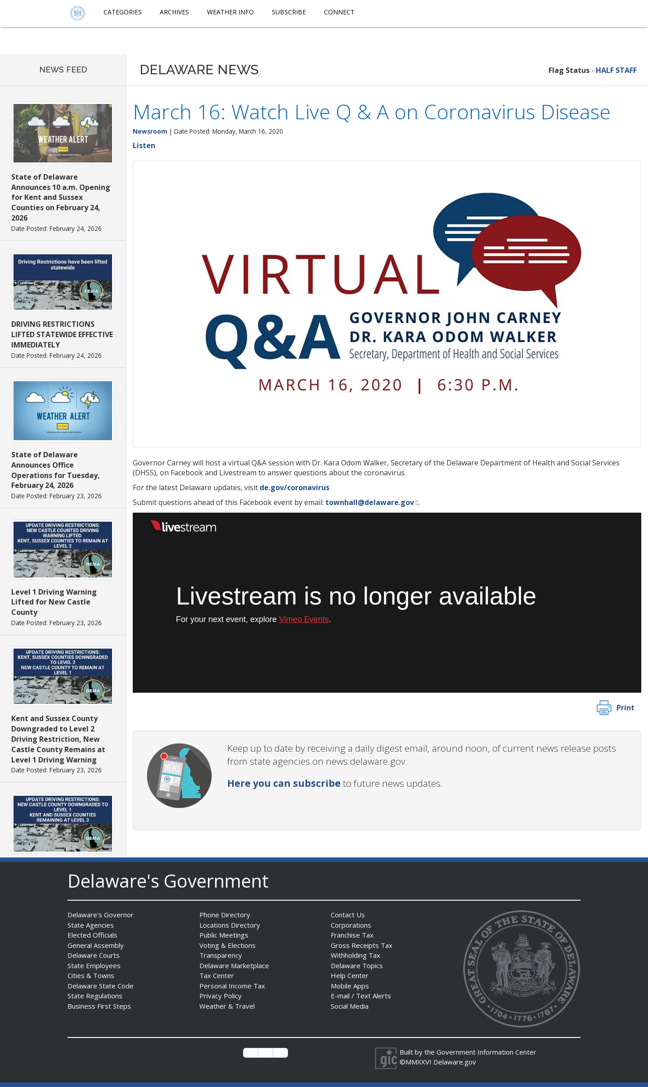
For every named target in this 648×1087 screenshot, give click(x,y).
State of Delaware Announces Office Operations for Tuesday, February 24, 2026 (55, 470)
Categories (123, 12)
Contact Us (348, 914)
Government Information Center (486, 1051)
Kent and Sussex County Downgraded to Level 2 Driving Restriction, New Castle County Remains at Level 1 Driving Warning (58, 738)
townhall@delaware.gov (369, 502)
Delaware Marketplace (234, 965)
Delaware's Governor (101, 914)
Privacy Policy (220, 995)
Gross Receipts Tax (361, 945)
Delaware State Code (101, 985)
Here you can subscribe (284, 783)
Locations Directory (229, 924)
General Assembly (96, 945)
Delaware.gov (454, 1061)
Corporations (351, 924)
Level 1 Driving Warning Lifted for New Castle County (54, 602)
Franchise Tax (352, 934)
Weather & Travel (227, 1005)
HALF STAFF (616, 70)
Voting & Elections (227, 945)
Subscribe (289, 12)
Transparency (220, 955)
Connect (339, 12)
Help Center (350, 975)
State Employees (94, 965)
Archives (174, 12)
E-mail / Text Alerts (361, 995)
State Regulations (95, 995)
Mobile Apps (350, 985)
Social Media (350, 1005)
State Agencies (91, 924)
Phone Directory (224, 914)
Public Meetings (223, 934)
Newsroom (150, 131)
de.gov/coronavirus (294, 487)
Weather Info (230, 12)
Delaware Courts (94, 955)
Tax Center (216, 975)
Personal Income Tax (232, 985)
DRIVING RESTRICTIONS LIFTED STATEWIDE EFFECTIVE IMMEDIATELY (62, 334)
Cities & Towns (91, 975)
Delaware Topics (357, 965)
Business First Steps (99, 1005)
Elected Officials (92, 934)
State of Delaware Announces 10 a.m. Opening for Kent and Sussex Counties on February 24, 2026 (60, 197)
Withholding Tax (355, 955)
